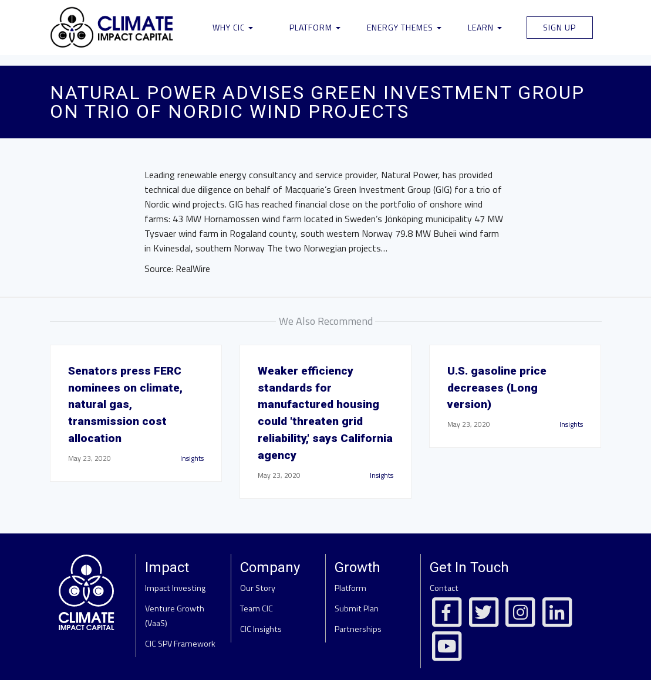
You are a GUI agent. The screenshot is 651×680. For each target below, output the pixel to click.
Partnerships (358, 629)
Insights (192, 458)
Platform (314, 27)
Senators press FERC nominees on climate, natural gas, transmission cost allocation (125, 404)
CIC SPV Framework (180, 643)
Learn (485, 27)
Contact (444, 588)
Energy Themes (404, 27)
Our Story (257, 588)
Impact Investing (175, 588)
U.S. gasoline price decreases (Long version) (497, 388)
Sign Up (559, 27)
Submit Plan (357, 608)
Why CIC (232, 27)
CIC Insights (261, 629)
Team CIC (256, 608)
